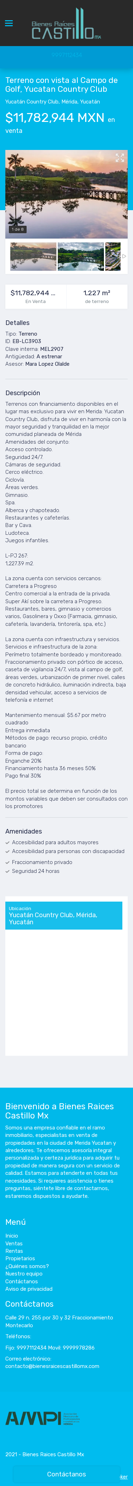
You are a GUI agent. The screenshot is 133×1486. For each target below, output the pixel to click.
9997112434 (66, 55)
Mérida (69, 102)
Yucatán (90, 102)
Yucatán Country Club (32, 102)
